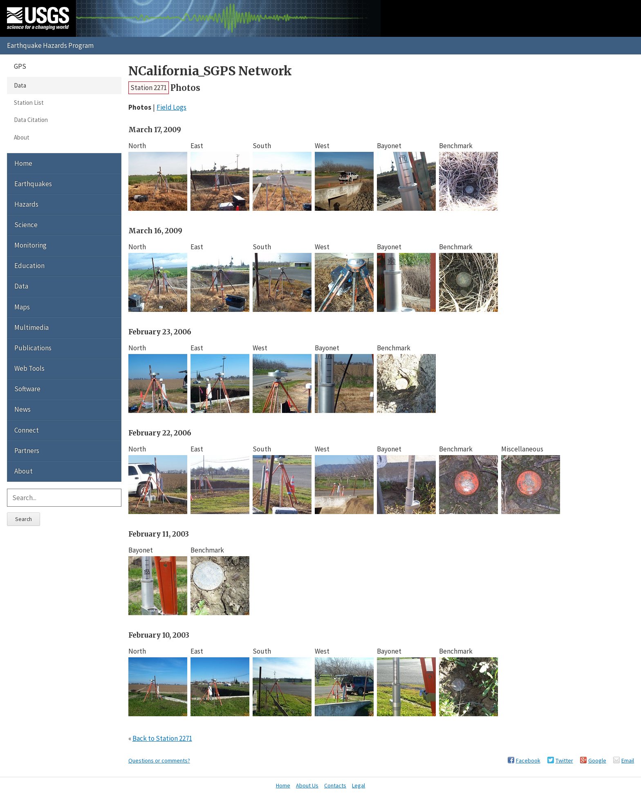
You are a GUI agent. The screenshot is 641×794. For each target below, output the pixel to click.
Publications (33, 347)
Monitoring (30, 245)
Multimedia (31, 327)
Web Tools (29, 368)
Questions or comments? (159, 760)
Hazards (26, 204)
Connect (26, 430)
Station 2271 (148, 87)
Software (27, 388)
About (21, 137)
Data (20, 85)
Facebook (528, 760)
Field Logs (171, 107)
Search (23, 519)
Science (26, 224)
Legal (358, 785)
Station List (29, 102)
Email (627, 760)
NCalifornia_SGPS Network (210, 71)
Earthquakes (33, 183)
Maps (22, 306)
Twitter (564, 760)
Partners (26, 450)
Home (23, 163)
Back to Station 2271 (162, 738)
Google (597, 760)
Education (29, 265)
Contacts (335, 785)
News (22, 409)
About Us (307, 785)
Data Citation (31, 120)
